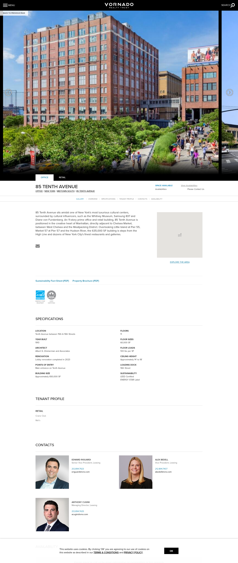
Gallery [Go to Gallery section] (80, 199)
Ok (171, 551)
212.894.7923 (78, 469)
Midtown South (66, 191)
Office (44, 177)
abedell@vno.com (163, 472)
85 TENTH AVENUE (85, 191)
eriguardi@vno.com (81, 472)
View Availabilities (189, 185)
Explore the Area (180, 262)
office (39, 191)
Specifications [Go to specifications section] (108, 199)
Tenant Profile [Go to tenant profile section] (126, 199)
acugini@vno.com (80, 514)
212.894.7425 (78, 511)
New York (49, 191)
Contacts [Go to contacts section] (142, 199)
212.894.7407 (161, 469)
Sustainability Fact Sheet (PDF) (52, 280)
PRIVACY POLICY (133, 552)
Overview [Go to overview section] (92, 199)
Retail (62, 177)
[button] (9, 5)
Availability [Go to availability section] (156, 199)
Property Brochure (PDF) (86, 280)
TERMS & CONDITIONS (106, 552)
